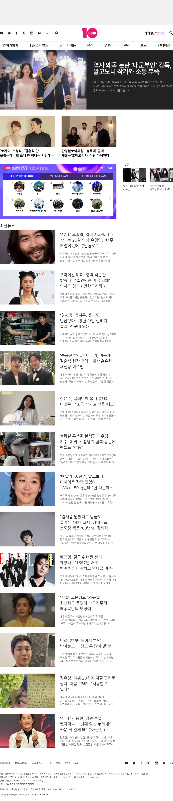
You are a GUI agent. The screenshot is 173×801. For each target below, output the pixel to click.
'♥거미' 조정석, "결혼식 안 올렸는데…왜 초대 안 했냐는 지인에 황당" (25, 153)
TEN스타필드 (38, 45)
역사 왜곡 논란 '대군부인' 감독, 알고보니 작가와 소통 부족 (132, 68)
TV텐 (125, 45)
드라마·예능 (67, 45)
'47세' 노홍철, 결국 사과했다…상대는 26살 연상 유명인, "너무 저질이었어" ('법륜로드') (86, 240)
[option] (58, 198)
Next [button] (109, 198)
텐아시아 (17, 795)
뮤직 (90, 45)
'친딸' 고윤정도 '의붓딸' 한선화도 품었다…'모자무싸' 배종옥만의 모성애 (84, 603)
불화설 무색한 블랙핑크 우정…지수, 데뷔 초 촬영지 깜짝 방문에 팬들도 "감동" (87, 441)
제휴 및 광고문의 (55, 789)
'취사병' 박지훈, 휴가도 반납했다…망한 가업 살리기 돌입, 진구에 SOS (83, 320)
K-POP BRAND (21, 176)
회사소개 (4, 789)
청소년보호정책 (38, 789)
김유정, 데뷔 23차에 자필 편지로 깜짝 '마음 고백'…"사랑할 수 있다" (87, 683)
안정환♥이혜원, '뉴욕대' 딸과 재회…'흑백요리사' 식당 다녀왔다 (85, 153)
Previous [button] (6, 198)
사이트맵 (71, 789)
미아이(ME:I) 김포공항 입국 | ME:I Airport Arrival (161, 189)
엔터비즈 (164, 45)
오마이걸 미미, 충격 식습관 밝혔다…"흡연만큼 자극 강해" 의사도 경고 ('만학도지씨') (85, 280)
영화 (108, 45)
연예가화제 (10, 45)
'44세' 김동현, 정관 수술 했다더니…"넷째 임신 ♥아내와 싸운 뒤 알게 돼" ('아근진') (86, 724)
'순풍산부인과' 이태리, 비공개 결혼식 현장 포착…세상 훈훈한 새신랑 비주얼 (86, 361)
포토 (143, 45)
